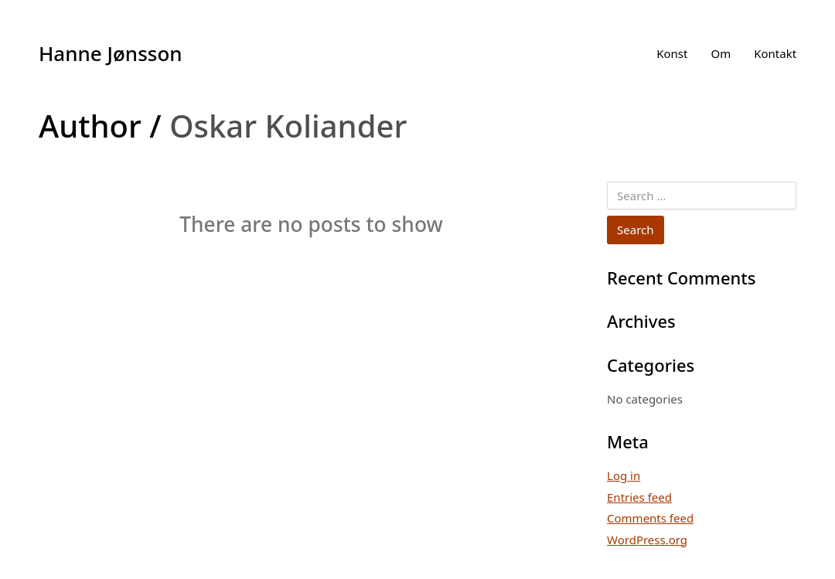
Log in (623, 475)
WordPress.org (647, 539)
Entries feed (639, 497)
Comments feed (650, 518)
